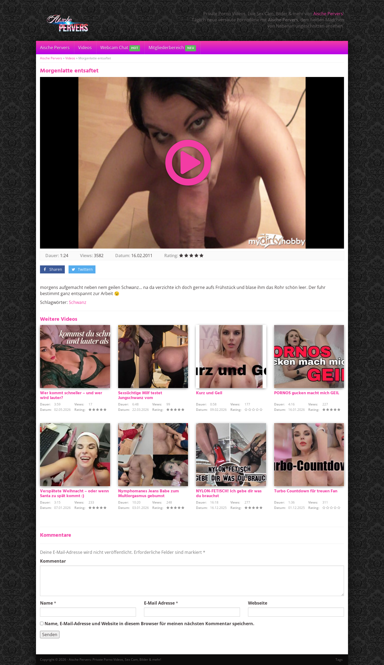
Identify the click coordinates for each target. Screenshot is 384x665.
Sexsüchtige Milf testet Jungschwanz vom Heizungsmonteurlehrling (142, 398)
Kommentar (53, 561)
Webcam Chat (120, 48)
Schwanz (77, 302)
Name (46, 603)
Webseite (257, 603)
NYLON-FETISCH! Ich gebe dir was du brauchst (229, 494)
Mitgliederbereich (172, 48)
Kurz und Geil (209, 393)
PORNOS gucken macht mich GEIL (306, 393)
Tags (339, 659)
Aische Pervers (328, 14)
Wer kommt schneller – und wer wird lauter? (71, 395)
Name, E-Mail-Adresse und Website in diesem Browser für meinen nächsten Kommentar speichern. (149, 624)
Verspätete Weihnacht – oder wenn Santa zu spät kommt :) (74, 494)
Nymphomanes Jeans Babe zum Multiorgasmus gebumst (148, 494)
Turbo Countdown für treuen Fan (305, 491)
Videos (85, 48)
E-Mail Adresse (159, 603)
